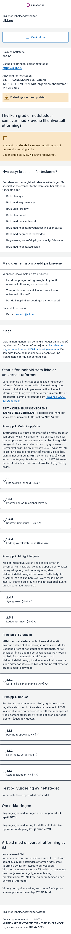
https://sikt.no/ (12, 67)
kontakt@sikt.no (25, 314)
